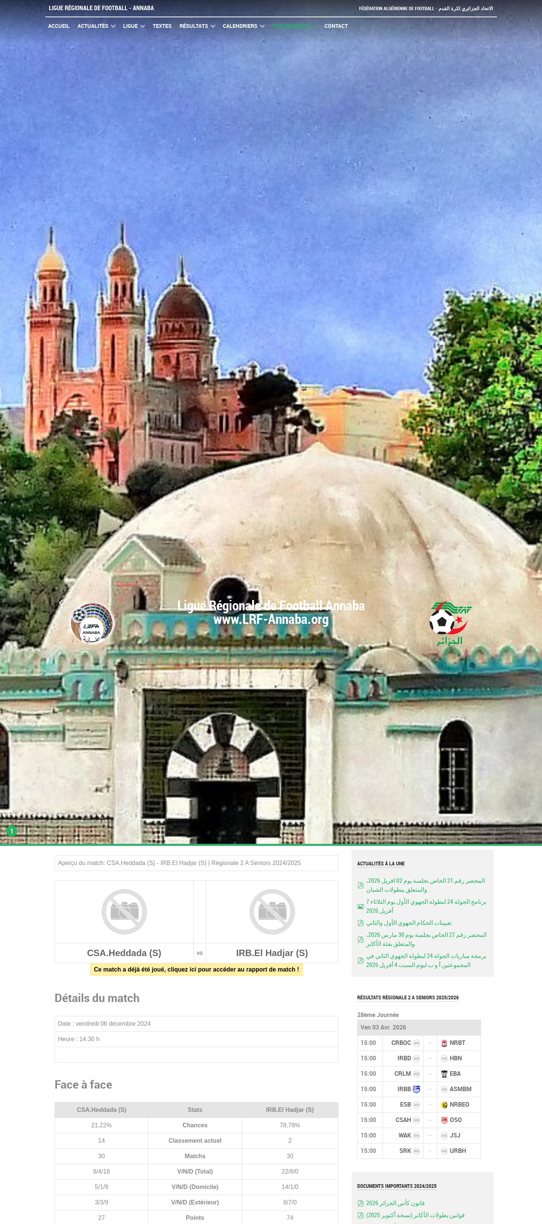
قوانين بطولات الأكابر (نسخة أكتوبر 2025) (415, 1215)
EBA (455, 1073)
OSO (456, 1120)
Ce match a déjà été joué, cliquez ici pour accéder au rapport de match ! (196, 969)
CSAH (403, 1120)
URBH (458, 1150)
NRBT (457, 1042)
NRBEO (459, 1104)
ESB (405, 1104)
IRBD (404, 1058)
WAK (405, 1135)
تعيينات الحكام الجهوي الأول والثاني (409, 922)
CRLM (402, 1073)
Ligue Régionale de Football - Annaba (101, 8)
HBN (456, 1058)
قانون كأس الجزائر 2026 (395, 1203)
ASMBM (461, 1089)
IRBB (404, 1089)
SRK (405, 1150)
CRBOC (401, 1042)
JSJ (455, 1135)
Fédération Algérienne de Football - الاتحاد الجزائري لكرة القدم (426, 8)
